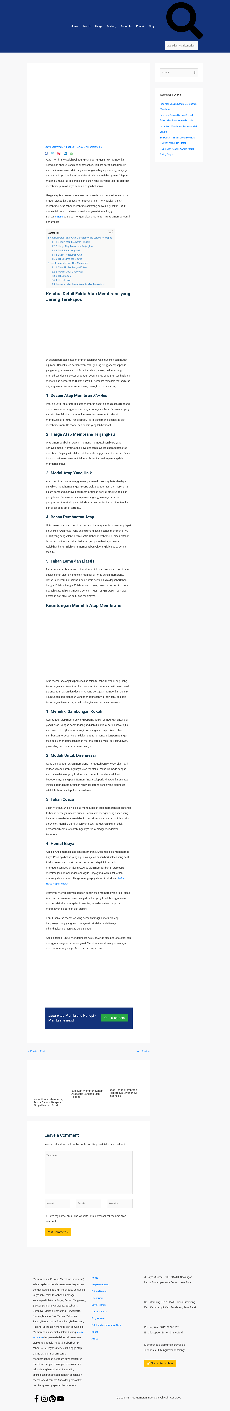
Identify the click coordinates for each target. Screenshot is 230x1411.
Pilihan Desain (100, 1296)
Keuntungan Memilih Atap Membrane (71, 263)
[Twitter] (52, 153)
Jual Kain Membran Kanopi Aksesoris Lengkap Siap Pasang (88, 1094)
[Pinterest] (59, 153)
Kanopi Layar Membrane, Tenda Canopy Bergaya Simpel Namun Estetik (49, 1102)
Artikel (95, 1344)
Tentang (111, 26)
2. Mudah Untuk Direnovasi (71, 271)
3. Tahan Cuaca (65, 275)
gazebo (59, 216)
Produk (87, 26)
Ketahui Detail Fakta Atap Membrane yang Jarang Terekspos (85, 237)
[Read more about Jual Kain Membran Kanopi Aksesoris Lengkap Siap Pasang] (88, 1078)
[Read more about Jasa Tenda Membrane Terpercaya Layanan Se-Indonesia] (126, 1077)
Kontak (140, 26)
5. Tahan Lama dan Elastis (71, 258)
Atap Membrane (101, 1290)
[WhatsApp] (71, 153)
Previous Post (37, 1051)
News (82, 146)
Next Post (142, 1051)
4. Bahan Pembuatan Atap (71, 254)
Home (74, 26)
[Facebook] (46, 153)
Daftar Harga (99, 1310)
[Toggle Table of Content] (116, 232)
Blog (151, 26)
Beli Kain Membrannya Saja (107, 1330)
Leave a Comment (55, 146)
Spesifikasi (98, 1303)
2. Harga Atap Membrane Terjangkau (77, 246)
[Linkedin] (65, 153)
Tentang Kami (100, 1317)
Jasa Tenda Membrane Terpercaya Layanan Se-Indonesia (124, 1093)
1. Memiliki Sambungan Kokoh (73, 267)
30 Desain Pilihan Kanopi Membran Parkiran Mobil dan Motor (176, 143)
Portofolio (126, 26)
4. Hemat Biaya (65, 279)
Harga (98, 26)
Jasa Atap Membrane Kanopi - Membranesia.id (83, 284)
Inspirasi (73, 146)
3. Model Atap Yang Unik (70, 250)
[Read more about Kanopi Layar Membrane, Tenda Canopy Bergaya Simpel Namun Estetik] (51, 1082)
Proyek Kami (99, 1323)
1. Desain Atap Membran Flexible (75, 241)
